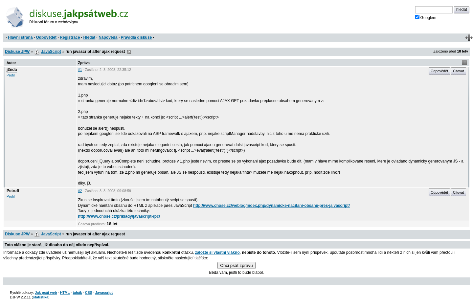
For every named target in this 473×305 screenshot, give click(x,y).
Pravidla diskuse (136, 37)
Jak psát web (46, 292)
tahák (77, 292)
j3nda (12, 69)
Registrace (70, 37)
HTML (65, 292)
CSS (88, 292)
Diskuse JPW (17, 51)
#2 (80, 191)
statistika (40, 297)
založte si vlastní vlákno (217, 252)
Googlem (426, 17)
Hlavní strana (20, 37)
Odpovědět (46, 37)
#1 (80, 70)
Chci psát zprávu (236, 265)
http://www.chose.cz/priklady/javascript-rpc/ (119, 216)
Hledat (89, 37)
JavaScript (51, 51)
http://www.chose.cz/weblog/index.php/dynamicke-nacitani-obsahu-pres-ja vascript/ (271, 205)
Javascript (104, 292)
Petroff (13, 190)
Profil (11, 75)
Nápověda (108, 37)
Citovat (458, 71)
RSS (129, 52)
